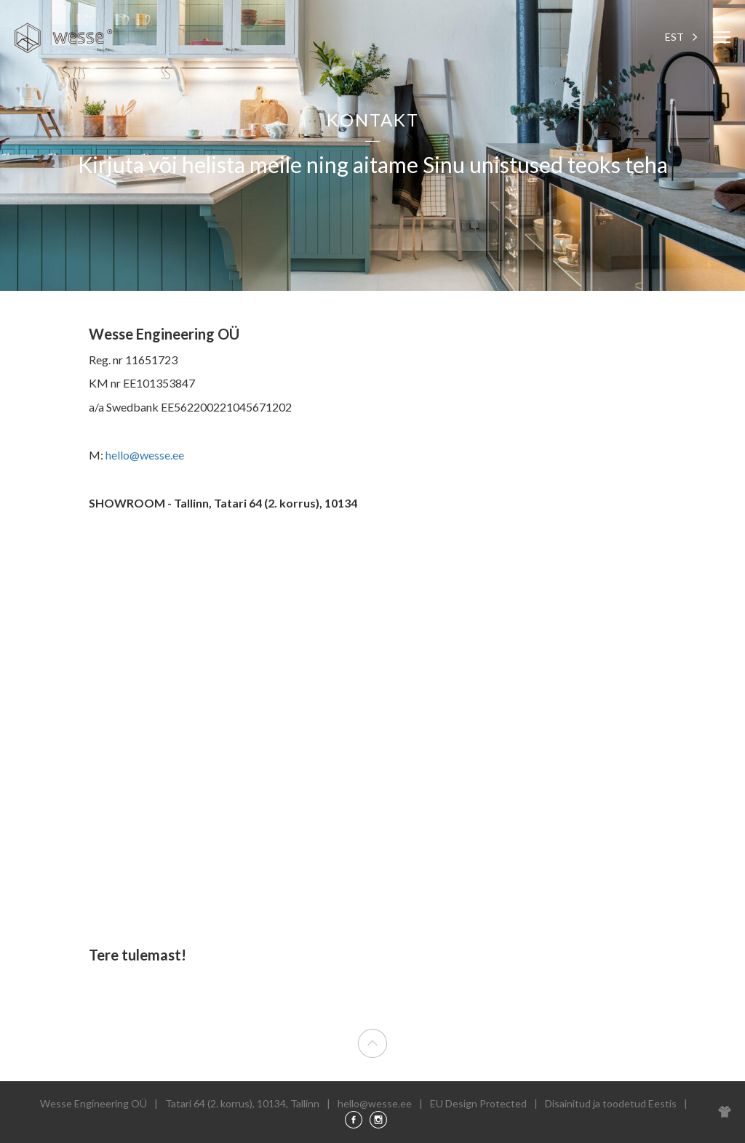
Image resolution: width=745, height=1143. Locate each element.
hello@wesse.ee (144, 455)
